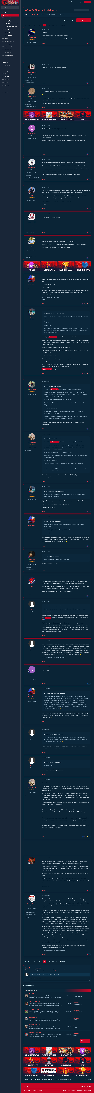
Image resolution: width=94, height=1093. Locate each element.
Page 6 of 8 (63, 25)
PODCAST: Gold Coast (35, 1032)
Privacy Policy (27, 1090)
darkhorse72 (32, 133)
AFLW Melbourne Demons (57, 14)
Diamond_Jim (32, 37)
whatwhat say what (31, 866)
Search (5, 7)
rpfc (32, 586)
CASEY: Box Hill (33, 1017)
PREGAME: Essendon (35, 1009)
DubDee (32, 246)
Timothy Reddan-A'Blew (34, 14)
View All (84, 1041)
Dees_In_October (32, 904)
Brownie (32, 317)
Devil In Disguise (31, 72)
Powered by (84, 1090)
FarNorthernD (32, 442)
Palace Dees (31, 284)
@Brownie (48, 617)
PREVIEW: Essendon (34, 994)
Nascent (31, 675)
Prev (29, 25)
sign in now (57, 970)
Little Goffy (32, 96)
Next (53, 25)
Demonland (76, 995)
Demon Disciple (31, 222)
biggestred (32, 389)
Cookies (41, 1090)
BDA (32, 195)
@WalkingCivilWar (47, 369)
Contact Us (34, 1090)
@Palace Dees (52, 337)
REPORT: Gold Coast (34, 1001)
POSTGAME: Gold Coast (35, 1025)
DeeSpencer (31, 167)
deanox (32, 559)
